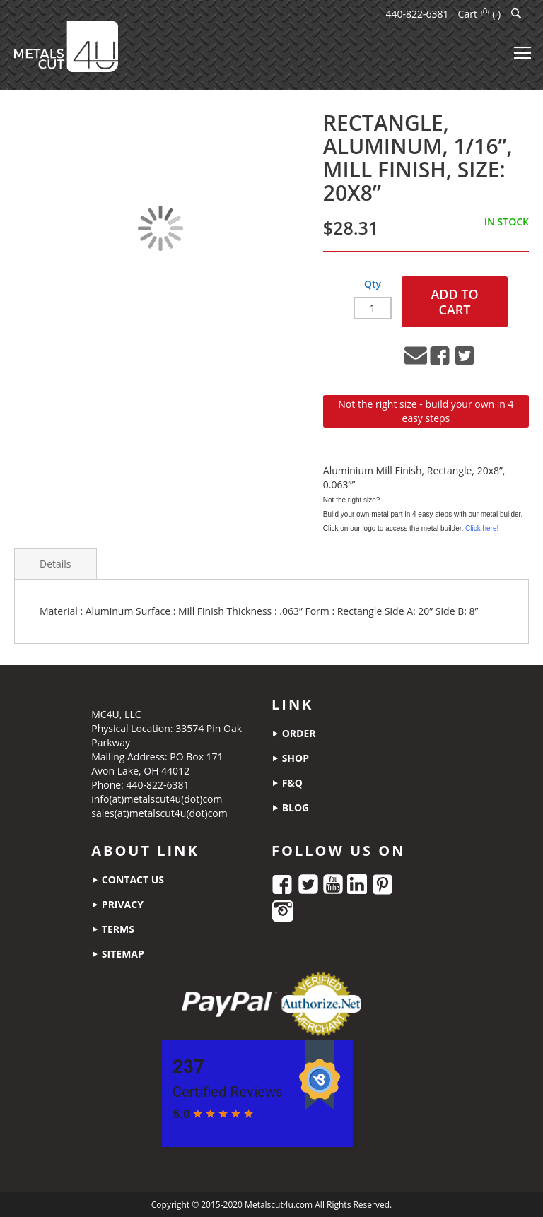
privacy (117, 903)
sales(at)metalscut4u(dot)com (159, 812)
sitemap (117, 953)
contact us (127, 879)
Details (55, 563)
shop (290, 757)
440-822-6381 (417, 13)
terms (112, 928)
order (293, 732)
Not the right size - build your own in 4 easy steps (425, 410)
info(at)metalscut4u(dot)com (156, 798)
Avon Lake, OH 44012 (140, 770)
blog (290, 806)
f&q (287, 782)
